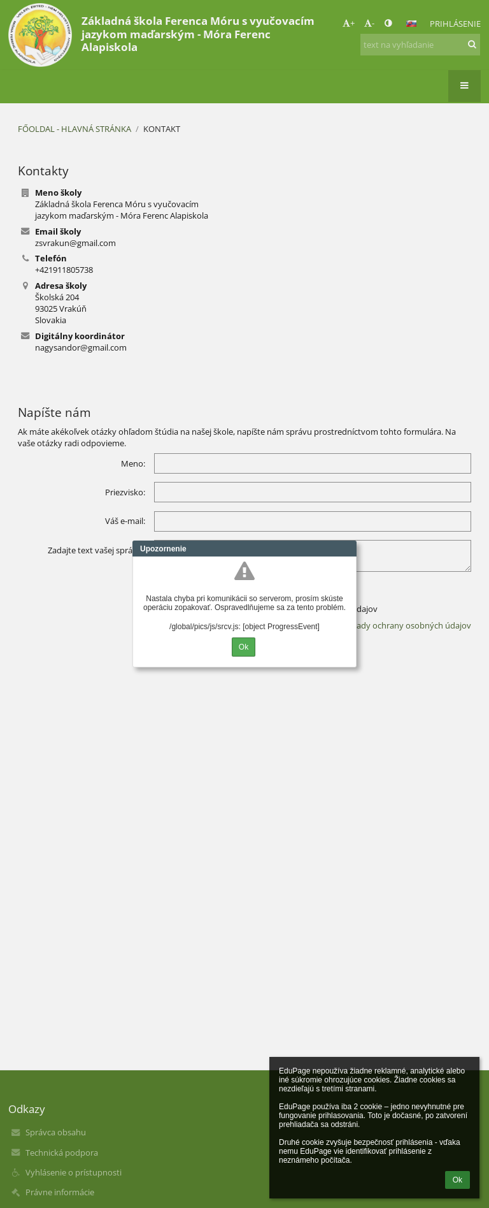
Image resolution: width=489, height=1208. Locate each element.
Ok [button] (457, 1179)
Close (347, 549)
